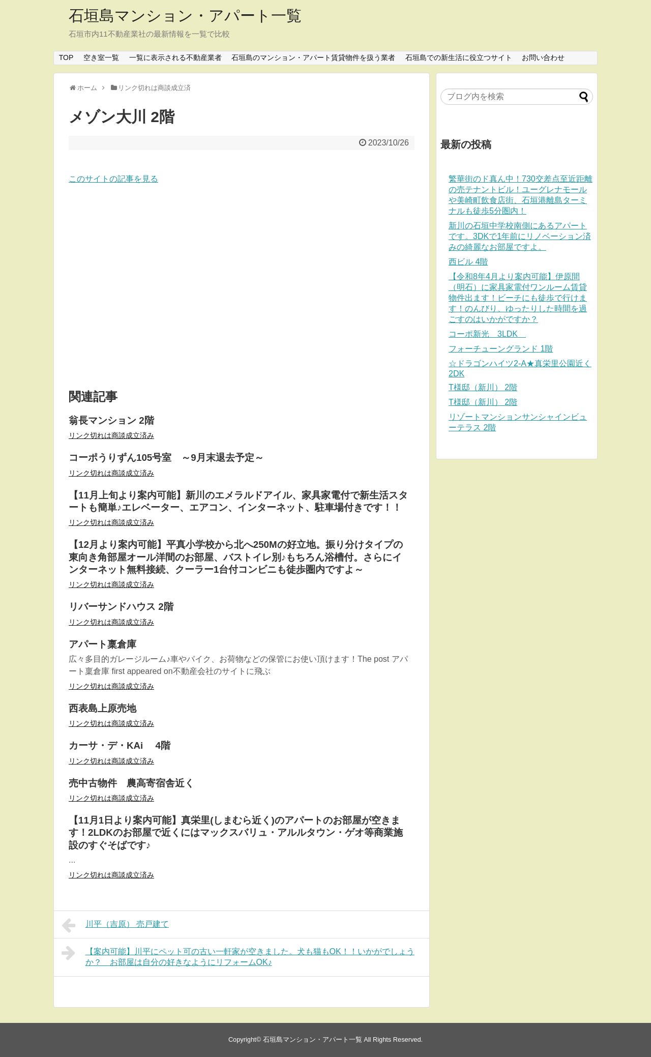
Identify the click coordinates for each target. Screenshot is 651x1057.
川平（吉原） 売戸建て (115, 925)
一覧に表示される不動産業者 (175, 57)
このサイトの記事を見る (113, 178)
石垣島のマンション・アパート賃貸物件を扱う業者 (313, 57)
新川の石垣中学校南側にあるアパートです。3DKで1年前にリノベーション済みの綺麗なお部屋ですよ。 (520, 236)
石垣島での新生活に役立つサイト (458, 57)
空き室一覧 (101, 57)
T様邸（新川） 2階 (483, 387)
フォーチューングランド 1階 (501, 348)
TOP (66, 57)
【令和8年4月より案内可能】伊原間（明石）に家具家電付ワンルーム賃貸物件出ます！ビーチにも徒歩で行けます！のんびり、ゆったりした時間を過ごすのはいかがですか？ (518, 298)
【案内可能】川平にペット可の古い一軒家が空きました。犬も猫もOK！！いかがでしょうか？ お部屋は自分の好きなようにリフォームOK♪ (238, 955)
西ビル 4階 (468, 261)
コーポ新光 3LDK (487, 334)
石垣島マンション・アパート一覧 (185, 15)
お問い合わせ (543, 57)
